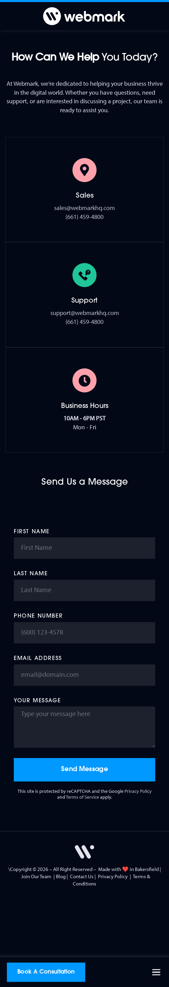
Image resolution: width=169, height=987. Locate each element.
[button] (156, 972)
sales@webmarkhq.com (84, 208)
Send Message (84, 769)
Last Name (31, 574)
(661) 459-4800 (84, 217)
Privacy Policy (138, 791)
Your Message (37, 701)
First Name (32, 532)
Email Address (38, 658)
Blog (61, 876)
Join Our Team (36, 876)
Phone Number (38, 616)
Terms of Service (82, 797)
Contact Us (81, 876)
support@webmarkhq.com (84, 313)
